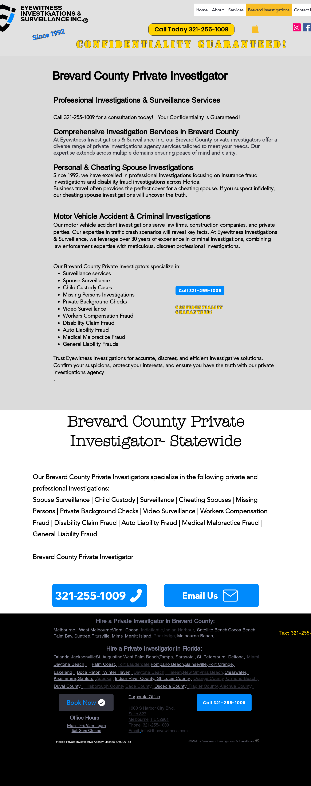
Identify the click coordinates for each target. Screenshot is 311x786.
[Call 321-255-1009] (224, 702)
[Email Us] (211, 595)
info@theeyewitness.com (164, 730)
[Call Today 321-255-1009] (191, 29)
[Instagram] (297, 27)
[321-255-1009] (99, 595)
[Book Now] (86, 702)
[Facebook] (307, 27)
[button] (255, 29)
